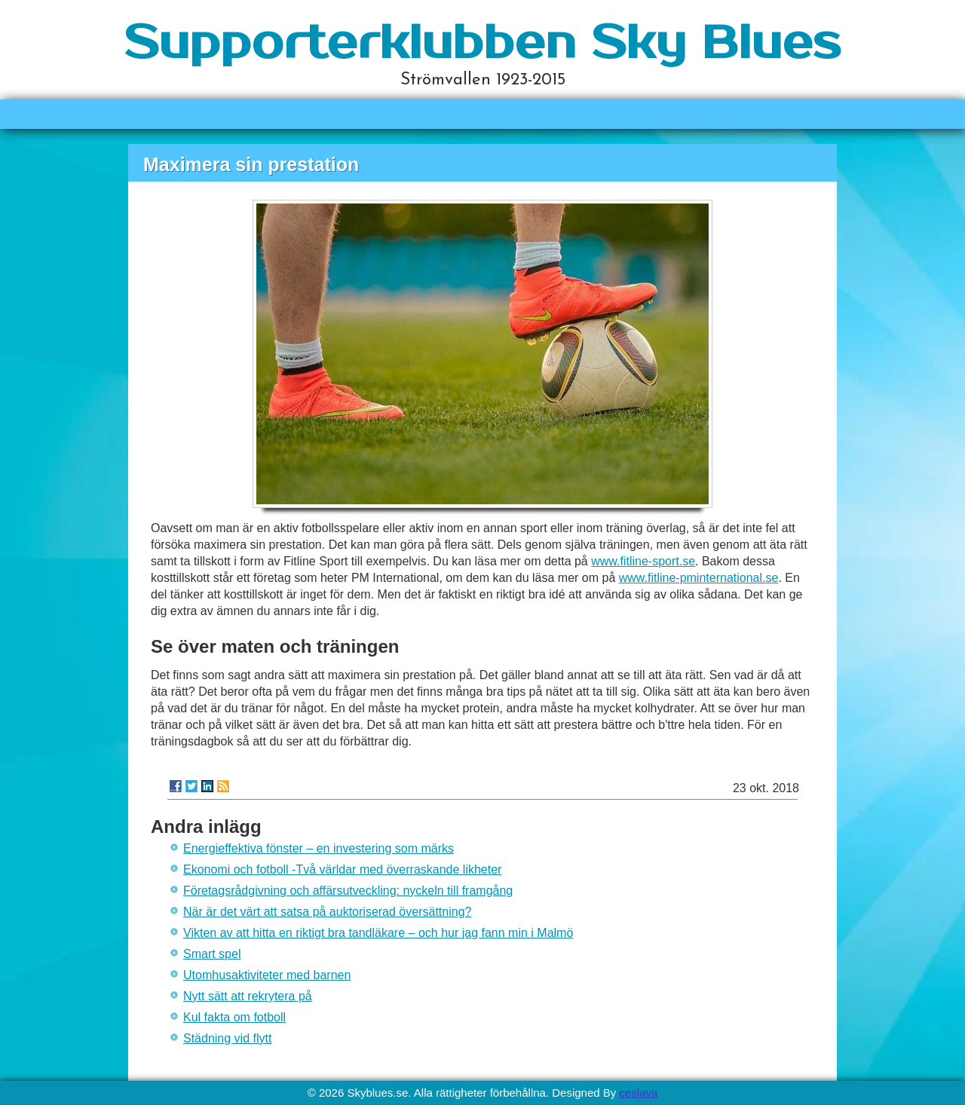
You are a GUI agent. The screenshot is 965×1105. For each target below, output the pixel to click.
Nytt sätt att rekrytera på (247, 996)
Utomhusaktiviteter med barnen (267, 975)
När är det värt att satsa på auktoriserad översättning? (327, 911)
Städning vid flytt (227, 1038)
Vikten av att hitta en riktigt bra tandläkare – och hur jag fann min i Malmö (378, 932)
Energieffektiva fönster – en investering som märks (318, 848)
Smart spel (211, 953)
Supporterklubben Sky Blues (482, 44)
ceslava (638, 1092)
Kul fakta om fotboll (234, 1017)
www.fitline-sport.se (643, 561)
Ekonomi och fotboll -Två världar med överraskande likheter (342, 869)
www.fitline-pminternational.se (699, 577)
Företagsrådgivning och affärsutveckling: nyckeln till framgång (348, 890)
